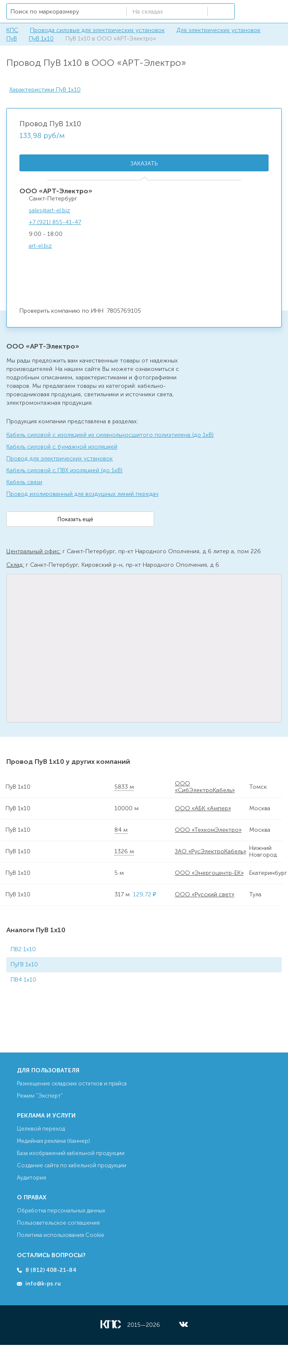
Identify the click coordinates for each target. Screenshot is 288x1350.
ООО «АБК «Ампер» (203, 808)
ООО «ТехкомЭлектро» (208, 829)
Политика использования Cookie (60, 1235)
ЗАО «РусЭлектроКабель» (210, 851)
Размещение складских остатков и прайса (72, 1083)
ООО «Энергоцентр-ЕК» (209, 873)
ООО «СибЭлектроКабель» (205, 787)
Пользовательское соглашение (58, 1223)
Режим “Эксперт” (40, 1096)
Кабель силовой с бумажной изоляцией (61, 446)
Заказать (144, 163)
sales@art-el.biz (49, 210)
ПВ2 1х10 (23, 949)
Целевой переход (41, 1128)
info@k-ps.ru (43, 1283)
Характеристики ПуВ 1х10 (45, 89)
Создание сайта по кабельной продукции (71, 1165)
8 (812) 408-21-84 (50, 1270)
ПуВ (11, 38)
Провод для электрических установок (59, 458)
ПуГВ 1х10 (24, 964)
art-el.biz (40, 245)
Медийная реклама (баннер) (53, 1141)
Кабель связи (24, 482)
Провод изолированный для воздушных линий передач (82, 494)
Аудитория (31, 1177)
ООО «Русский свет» (204, 894)
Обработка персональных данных (61, 1210)
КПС (12, 30)
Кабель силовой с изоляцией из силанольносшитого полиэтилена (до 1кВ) (110, 434)
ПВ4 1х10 (23, 979)
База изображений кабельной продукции (71, 1153)
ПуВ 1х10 (41, 38)
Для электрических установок (219, 30)
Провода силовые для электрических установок (97, 30)
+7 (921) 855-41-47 (55, 222)
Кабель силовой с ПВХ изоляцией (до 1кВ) (64, 470)
